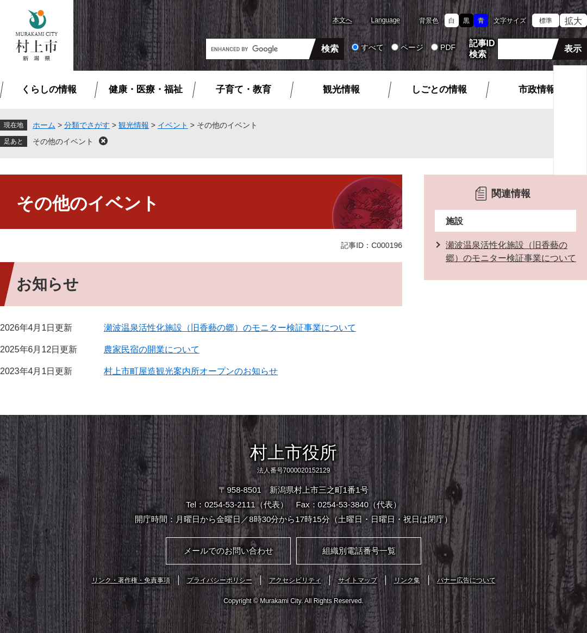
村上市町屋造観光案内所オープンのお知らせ (191, 371)
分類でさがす (87, 125)
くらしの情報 (49, 89)
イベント (173, 125)
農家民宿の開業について (151, 349)
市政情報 (537, 89)
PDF (447, 47)
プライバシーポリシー (219, 580)
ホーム (44, 125)
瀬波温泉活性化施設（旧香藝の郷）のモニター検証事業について (230, 327)
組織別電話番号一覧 (359, 550)
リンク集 (407, 580)
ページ (412, 47)
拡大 (573, 21)
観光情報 (341, 89)
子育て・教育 (243, 89)
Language (385, 20)
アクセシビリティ (295, 580)
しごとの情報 (439, 89)
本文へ (342, 20)
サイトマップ (357, 580)
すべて (372, 47)
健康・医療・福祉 (146, 89)
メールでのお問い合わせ (228, 550)
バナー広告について (466, 580)
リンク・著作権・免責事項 (131, 580)
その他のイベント (63, 141)
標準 (545, 20)
